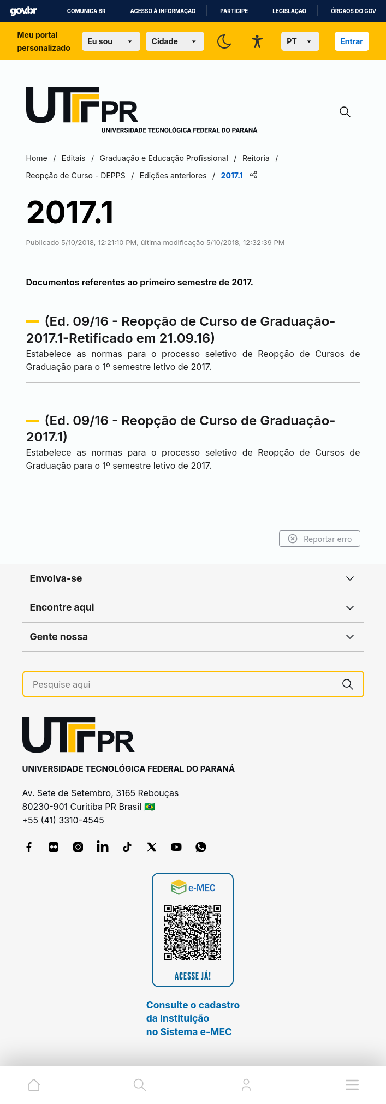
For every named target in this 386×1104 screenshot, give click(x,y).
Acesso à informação (163, 11)
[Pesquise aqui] (182, 684)
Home (36, 158)
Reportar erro (319, 538)
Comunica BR (86, 11)
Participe (234, 11)
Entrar (351, 41)
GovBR (23, 11)
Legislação (289, 11)
